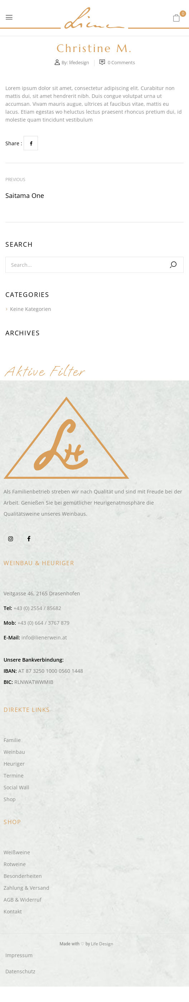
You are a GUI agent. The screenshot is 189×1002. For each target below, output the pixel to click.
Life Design (102, 944)
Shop (10, 799)
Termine (14, 775)
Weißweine (17, 852)
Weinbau (14, 751)
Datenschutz (20, 971)
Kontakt (13, 911)
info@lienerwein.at (44, 637)
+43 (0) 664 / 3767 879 (43, 622)
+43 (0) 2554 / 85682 (37, 608)
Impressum (19, 955)
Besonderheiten (23, 876)
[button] (176, 17)
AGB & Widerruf (23, 899)
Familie (12, 740)
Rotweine (15, 864)
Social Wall (16, 787)
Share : (13, 143)
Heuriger (14, 763)
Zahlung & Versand (26, 887)
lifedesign (79, 62)
